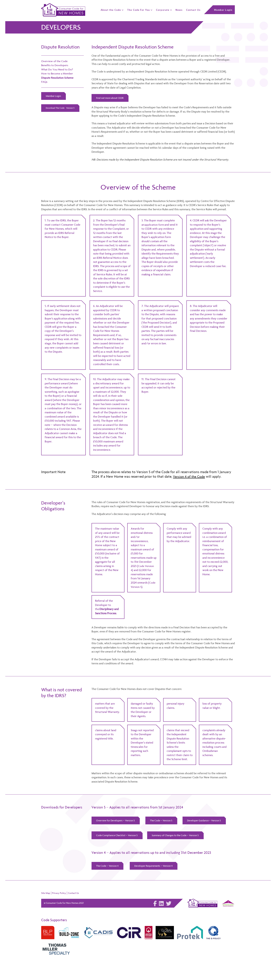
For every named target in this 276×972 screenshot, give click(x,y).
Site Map (45, 893)
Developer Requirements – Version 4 (154, 866)
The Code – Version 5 (161, 820)
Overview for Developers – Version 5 (115, 820)
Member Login (53, 96)
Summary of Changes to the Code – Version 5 (176, 835)
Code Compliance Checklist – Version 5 (117, 835)
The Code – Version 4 (107, 866)
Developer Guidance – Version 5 (205, 820)
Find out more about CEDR (110, 97)
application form (155, 225)
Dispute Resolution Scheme (57, 78)
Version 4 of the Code (189, 476)
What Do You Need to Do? (57, 69)
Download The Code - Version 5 (60, 108)
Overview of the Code (54, 61)
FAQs (44, 82)
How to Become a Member (57, 73)
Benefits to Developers (54, 65)
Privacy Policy (59, 893)
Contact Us (73, 893)
